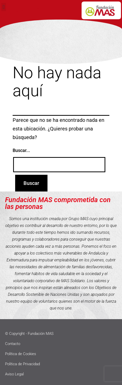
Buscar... (21, 150)
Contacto (12, 343)
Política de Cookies (20, 354)
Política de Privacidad (22, 364)
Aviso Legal (14, 374)
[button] (3, 7)
